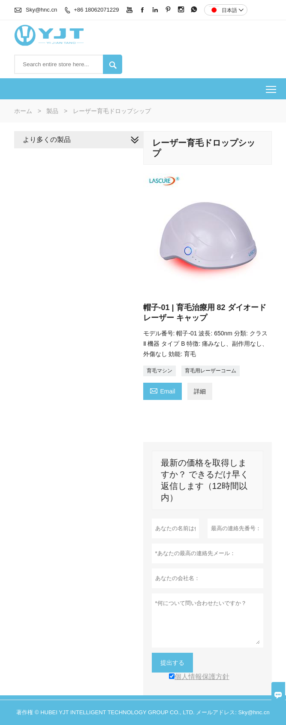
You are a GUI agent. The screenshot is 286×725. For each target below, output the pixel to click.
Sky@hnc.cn (41, 9)
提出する (172, 662)
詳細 (200, 391)
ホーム (23, 111)
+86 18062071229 (96, 9)
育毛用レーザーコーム (210, 371)
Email (162, 390)
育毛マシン (159, 371)
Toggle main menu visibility (271, 86)
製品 (52, 111)
